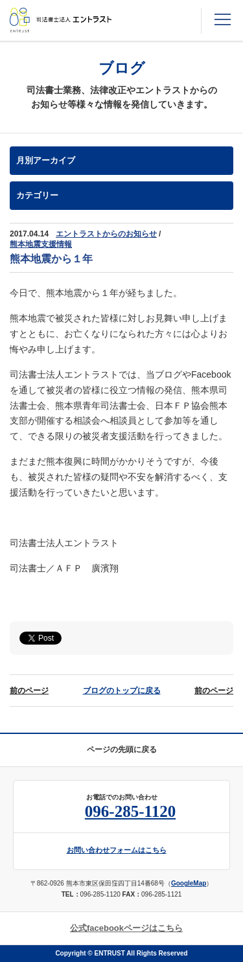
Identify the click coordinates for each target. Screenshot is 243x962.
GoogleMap (188, 883)
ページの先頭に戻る (122, 749)
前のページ (29, 690)
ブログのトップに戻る (122, 690)
